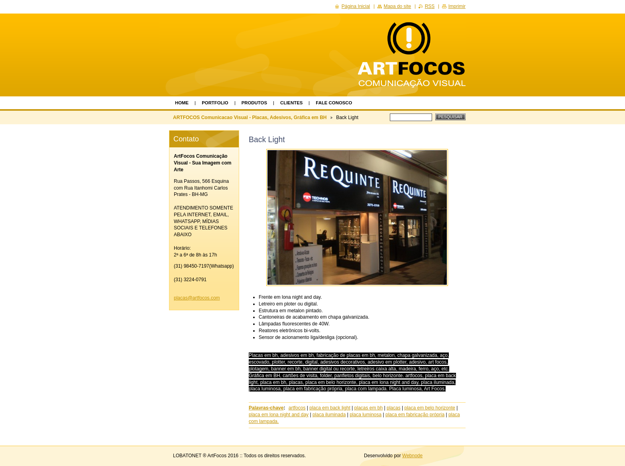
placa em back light (329, 408)
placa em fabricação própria (414, 414)
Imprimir (457, 6)
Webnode (412, 455)
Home (182, 102)
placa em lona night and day (279, 414)
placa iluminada (329, 414)
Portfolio (215, 102)
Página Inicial (356, 6)
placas (394, 408)
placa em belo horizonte (429, 408)
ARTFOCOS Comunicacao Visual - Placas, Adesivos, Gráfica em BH (249, 117)
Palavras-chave (266, 408)
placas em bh (368, 408)
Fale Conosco (334, 102)
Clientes (291, 102)
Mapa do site (397, 6)
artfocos (297, 408)
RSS (430, 6)
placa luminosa (365, 414)
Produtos (254, 102)
